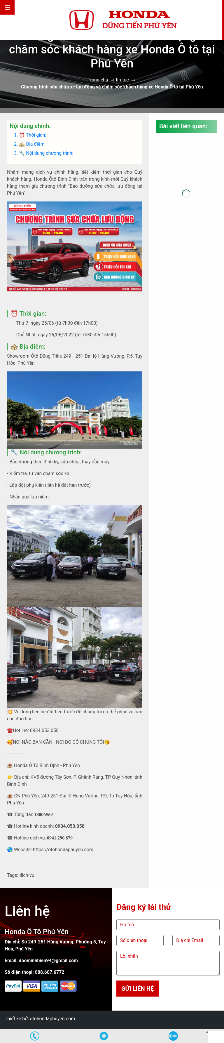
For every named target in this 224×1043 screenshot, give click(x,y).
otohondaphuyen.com (52, 1018)
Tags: (12, 875)
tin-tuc (122, 80)
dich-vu (26, 875)
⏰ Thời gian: (32, 135)
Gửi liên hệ (137, 988)
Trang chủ (98, 80)
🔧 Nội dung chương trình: (46, 153)
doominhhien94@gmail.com (48, 960)
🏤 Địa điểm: (33, 144)
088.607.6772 (49, 972)
